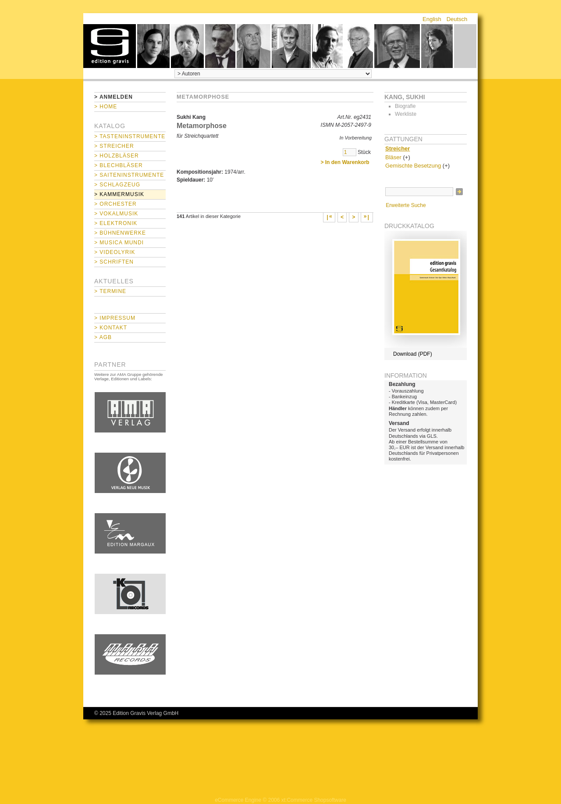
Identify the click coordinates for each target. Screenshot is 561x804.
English (432, 19)
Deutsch (457, 19)
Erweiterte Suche (406, 205)
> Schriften (114, 262)
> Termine (110, 291)
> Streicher (114, 146)
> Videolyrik (114, 252)
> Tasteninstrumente (129, 136)
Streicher (397, 148)
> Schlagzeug (117, 185)
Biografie (405, 106)
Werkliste (405, 114)
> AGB (103, 337)
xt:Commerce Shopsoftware (313, 800)
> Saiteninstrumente (129, 175)
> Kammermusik (119, 194)
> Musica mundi (119, 242)
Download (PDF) (412, 354)
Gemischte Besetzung (413, 165)
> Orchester (115, 204)
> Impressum (114, 318)
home (109, 46)
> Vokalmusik (116, 214)
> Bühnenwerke (120, 233)
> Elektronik (115, 223)
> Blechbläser (118, 165)
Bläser (393, 157)
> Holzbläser (116, 156)
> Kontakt (110, 328)
